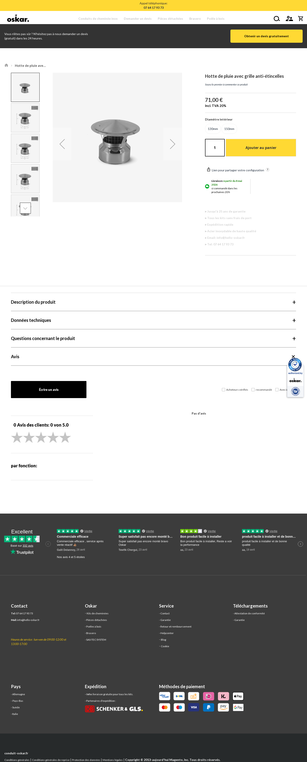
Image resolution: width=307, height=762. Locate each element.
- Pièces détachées (96, 620)
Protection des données (86, 760)
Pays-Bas (17, 700)
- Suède (15, 707)
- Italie (14, 714)
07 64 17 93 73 (24, 613)
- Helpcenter (166, 633)
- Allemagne (18, 694)
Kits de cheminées (98, 613)
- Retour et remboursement (175, 626)
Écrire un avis (49, 390)
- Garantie (165, 620)
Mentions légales (113, 760)
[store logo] (19, 18)
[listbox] (250, 129)
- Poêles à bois (93, 626)
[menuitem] (99, 18)
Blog (163, 639)
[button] (62, 144)
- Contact (164, 613)
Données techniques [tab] (31, 320)
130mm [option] (213, 129)
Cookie (165, 646)
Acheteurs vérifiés (237, 389)
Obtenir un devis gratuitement (266, 36)
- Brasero (90, 633)
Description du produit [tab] (33, 302)
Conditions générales (17, 760)
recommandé (264, 389)
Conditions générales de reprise (51, 760)
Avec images (287, 389)
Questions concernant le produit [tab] (43, 338)
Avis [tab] (15, 356)
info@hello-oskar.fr (28, 620)
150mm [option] (229, 129)
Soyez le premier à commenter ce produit (226, 84)
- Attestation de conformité (249, 613)
